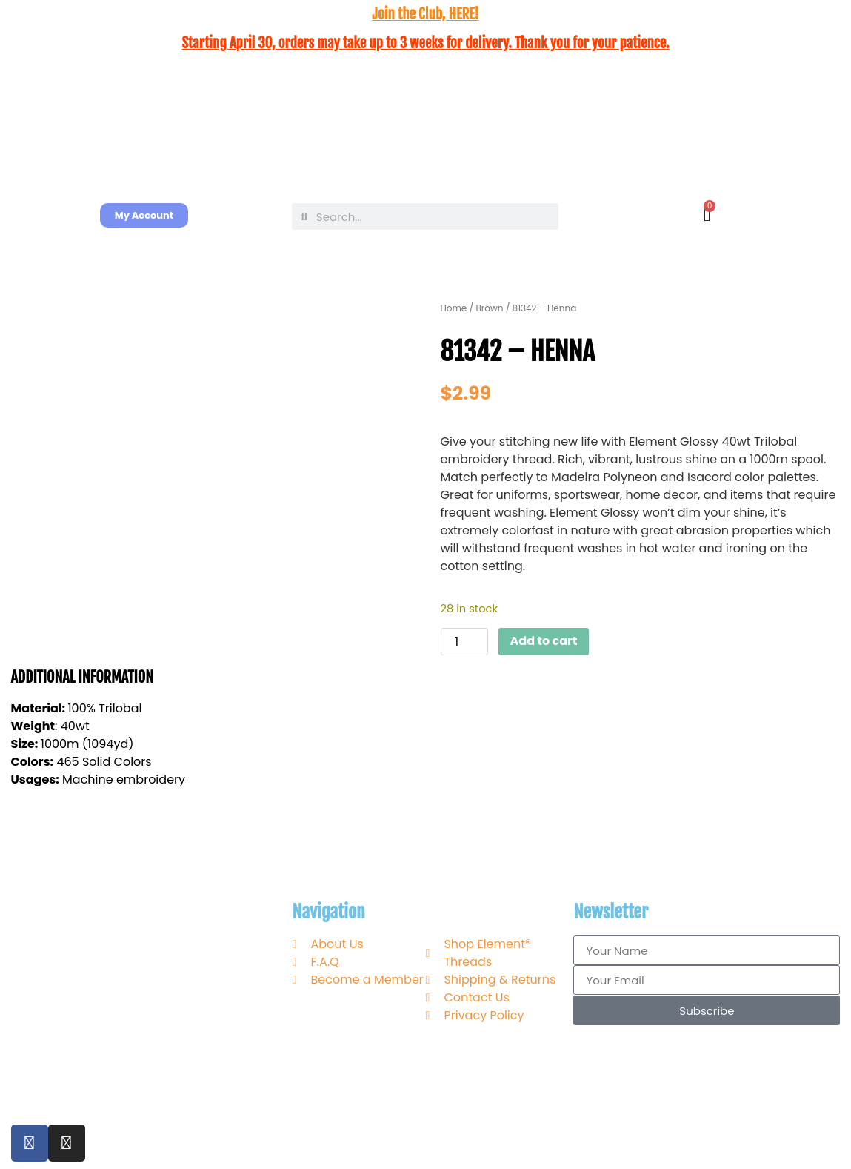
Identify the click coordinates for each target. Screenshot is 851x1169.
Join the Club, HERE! (425, 14)
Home (454, 308)
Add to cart (544, 640)
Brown (489, 308)
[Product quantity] (464, 641)
